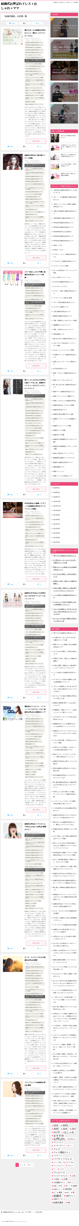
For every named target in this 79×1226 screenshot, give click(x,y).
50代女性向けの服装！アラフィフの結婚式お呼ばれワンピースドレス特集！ (35, 506)
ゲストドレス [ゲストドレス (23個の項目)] (58, 1142)
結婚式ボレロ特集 (30, 101)
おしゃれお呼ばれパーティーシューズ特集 (65, 272)
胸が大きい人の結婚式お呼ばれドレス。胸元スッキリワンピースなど (35, 33)
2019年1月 (56, 488)
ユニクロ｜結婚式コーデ (60, 307)
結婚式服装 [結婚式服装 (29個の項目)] (58, 1202)
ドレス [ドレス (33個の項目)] (56, 1149)
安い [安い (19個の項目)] (67, 1186)
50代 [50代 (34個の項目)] (65, 1129)
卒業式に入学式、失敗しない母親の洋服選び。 (68, 174)
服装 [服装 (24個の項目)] (60, 1192)
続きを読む (39, 141)
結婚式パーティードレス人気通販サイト (65, 420)
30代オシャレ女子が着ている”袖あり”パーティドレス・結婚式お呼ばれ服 (64, 794)
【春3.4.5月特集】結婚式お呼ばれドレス (65, 212)
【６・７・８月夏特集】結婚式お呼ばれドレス (65, 198)
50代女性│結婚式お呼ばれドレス (34, 52)
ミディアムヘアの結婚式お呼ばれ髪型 (65, 925)
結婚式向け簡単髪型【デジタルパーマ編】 (65, 440)
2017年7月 (56, 524)
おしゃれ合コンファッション (33, 55)
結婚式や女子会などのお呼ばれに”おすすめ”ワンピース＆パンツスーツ (35, 596)
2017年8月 (56, 519)
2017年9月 (56, 515)
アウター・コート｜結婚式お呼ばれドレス (65, 256)
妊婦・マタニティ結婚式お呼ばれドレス (65, 374)
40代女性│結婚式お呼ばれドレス (34, 50)
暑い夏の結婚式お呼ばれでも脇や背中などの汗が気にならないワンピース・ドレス (65, 784)
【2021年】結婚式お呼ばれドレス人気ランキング (65, 191)
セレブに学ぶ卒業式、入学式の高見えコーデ (68, 165)
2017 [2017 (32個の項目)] (74, 1129)
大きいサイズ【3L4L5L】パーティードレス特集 (64, 344)
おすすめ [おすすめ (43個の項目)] (58, 1135)
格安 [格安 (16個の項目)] (67, 1192)
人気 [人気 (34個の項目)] (65, 1179)
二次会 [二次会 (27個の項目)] (56, 1179)
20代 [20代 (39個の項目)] (55, 1125)
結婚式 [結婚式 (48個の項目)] (57, 1195)
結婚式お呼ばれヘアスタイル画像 (34, 95)
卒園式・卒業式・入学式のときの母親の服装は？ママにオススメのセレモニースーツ (64, 49)
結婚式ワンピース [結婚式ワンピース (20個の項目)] (59, 1199)
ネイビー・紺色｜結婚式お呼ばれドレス (65, 292)
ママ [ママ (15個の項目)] (54, 1169)
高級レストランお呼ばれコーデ (33, 454)
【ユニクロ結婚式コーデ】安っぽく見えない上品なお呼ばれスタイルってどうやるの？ (64, 28)
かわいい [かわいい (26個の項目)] (72, 1139)
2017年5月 (56, 533)
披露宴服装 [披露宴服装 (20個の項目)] (68, 1189)
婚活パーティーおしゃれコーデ (33, 88)
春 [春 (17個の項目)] (54, 1192)
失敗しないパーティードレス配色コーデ (65, 363)
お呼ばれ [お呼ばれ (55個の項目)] (59, 1138)
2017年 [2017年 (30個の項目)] (56, 1132)
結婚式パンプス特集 (30, 658)
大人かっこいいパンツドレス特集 (34, 77)
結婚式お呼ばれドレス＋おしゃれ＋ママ (19, 5)
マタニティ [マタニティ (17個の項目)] (71, 1165)
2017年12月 (57, 501)
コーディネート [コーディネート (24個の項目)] (59, 1145)
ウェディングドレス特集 (31, 987)
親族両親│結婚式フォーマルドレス (64, 458)
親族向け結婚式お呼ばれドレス (63, 462)
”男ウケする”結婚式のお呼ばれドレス (68, 136)
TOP (17, 1212)
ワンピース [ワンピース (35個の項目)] (59, 1172)
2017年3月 (56, 542)
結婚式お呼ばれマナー (31, 214)
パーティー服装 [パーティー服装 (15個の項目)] (57, 1162)
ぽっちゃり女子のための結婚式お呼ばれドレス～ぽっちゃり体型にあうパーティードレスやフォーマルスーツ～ (65, 983)
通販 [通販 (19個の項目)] (68, 1202)
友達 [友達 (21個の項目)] (54, 1186)
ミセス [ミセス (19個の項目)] (62, 1169)
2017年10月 (57, 510)
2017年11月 (57, 506)
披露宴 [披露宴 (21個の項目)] (75, 1186)
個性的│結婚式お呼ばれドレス (33, 71)
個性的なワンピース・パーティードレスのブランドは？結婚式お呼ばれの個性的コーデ (35, 709)
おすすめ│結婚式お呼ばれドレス (34, 57)
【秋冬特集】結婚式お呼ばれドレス (64, 218)
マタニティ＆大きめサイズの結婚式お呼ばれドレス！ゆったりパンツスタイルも (65, 1037)
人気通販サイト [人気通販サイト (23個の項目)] (59, 1182)
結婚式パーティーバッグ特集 (33, 656)
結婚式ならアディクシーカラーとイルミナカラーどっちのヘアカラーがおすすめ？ (65, 733)
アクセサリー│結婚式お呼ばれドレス (64, 261)
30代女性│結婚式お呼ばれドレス (34, 45)
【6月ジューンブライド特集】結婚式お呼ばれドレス (34, 843)
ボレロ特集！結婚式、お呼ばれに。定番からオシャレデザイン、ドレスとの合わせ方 (65, 1056)
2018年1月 (56, 497)
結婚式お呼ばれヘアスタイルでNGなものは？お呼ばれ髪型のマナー (35, 826)
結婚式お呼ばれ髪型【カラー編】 (63, 414)
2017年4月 (56, 537)
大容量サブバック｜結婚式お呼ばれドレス (65, 356)
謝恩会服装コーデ (30, 452)
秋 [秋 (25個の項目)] (74, 1192)
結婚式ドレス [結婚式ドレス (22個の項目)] (70, 1196)
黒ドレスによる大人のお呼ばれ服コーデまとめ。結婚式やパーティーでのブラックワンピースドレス (65, 845)
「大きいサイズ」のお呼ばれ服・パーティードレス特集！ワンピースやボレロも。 (65, 999)
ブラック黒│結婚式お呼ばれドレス (34, 66)
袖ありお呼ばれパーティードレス (34, 104)
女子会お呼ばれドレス (31, 209)
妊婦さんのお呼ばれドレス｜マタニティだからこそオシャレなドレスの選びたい (65, 953)
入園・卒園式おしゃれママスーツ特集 (65, 320)
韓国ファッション (58, 471)
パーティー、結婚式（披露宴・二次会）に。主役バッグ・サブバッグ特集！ (64, 1047)
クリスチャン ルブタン (60, 286)
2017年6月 (56, 528)
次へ (29, 1165)
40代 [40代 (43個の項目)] (56, 1128)
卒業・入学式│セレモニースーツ (34, 866)
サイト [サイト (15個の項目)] (71, 1145)
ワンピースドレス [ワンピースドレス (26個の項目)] (60, 1176)
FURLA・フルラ (58, 250)
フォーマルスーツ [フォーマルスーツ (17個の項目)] (58, 1165)
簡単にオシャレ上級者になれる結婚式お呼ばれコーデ (64, 114)
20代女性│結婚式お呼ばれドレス (34, 42)
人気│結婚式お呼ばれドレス (32, 68)
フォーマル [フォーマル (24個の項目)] (69, 1162)
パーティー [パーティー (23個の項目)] (57, 1156)
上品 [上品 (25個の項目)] (73, 1176)
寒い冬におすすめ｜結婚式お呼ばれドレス (65, 386)
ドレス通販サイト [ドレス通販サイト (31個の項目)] (62, 1152)
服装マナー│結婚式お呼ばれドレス (34, 90)
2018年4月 (56, 492)
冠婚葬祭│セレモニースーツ (62, 325)
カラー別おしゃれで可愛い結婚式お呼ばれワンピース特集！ (35, 274)
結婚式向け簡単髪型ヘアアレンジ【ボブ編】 (65, 448)
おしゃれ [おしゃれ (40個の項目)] (69, 1132)
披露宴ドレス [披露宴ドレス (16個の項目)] (57, 1189)
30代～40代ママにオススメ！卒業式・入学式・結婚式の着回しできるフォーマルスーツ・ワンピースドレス (64, 92)
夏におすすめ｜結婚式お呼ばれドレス (65, 338)
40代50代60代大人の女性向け (33, 47)
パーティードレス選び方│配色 (33, 64)
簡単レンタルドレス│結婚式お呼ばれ (64, 400)
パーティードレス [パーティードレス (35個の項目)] (62, 1159)
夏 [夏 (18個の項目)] (61, 1186)
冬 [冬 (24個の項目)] (70, 1182)
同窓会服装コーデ (30, 435)
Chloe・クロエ (57, 245)
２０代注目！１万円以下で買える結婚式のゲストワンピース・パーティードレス (65, 1028)
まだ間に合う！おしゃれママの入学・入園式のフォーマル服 (68, 146)
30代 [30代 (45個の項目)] (65, 1125)
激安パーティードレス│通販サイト (34, 93)
